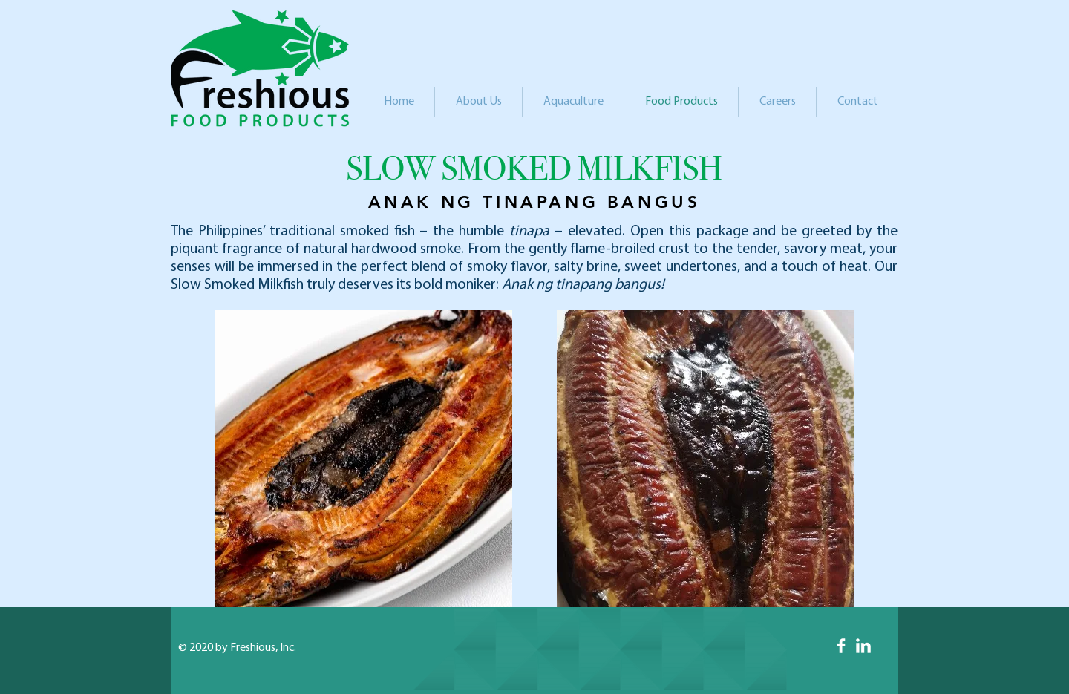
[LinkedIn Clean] (863, 645)
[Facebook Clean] (841, 645)
